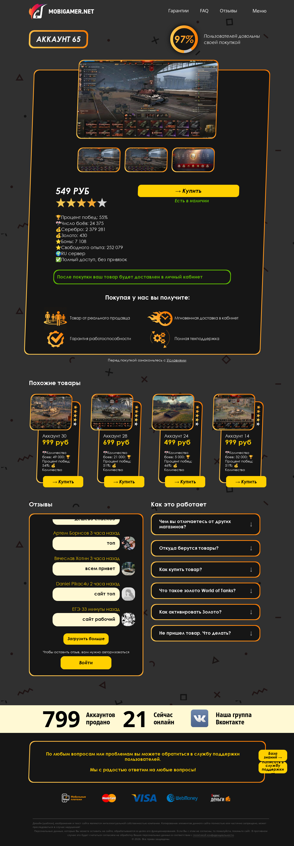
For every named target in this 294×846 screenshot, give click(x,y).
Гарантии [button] (173, 11)
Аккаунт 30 (54, 437)
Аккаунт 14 (237, 437)
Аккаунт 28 (115, 437)
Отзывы (223, 11)
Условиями (176, 361)
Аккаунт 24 (176, 437)
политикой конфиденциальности (213, 835)
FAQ (199, 11)
